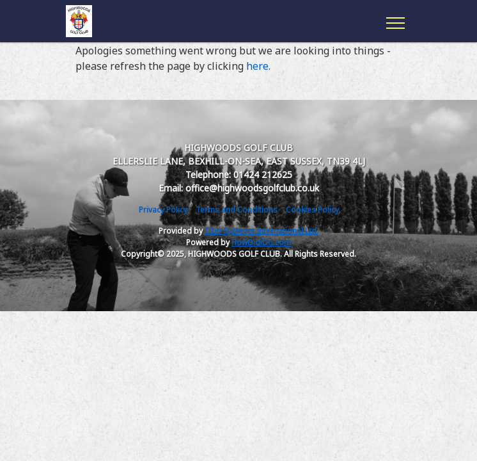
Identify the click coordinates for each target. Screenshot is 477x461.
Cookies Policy (312, 209)
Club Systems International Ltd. (261, 230)
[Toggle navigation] (395, 21)
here (257, 66)
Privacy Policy (163, 209)
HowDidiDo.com (261, 242)
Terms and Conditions (237, 209)
